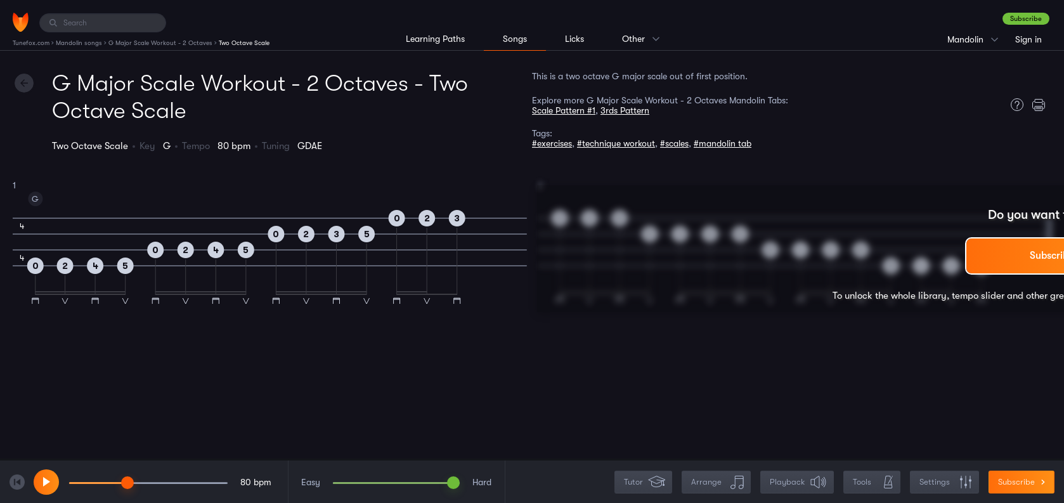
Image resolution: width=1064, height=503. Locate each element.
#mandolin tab (722, 143)
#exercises (552, 143)
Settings (945, 482)
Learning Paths (435, 39)
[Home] (21, 22)
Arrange (717, 482)
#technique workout (616, 143)
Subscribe (1026, 19)
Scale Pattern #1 (563, 110)
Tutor (644, 482)
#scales (674, 143)
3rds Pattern (624, 110)
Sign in (1028, 39)
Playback (798, 482)
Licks (574, 39)
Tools (873, 482)
